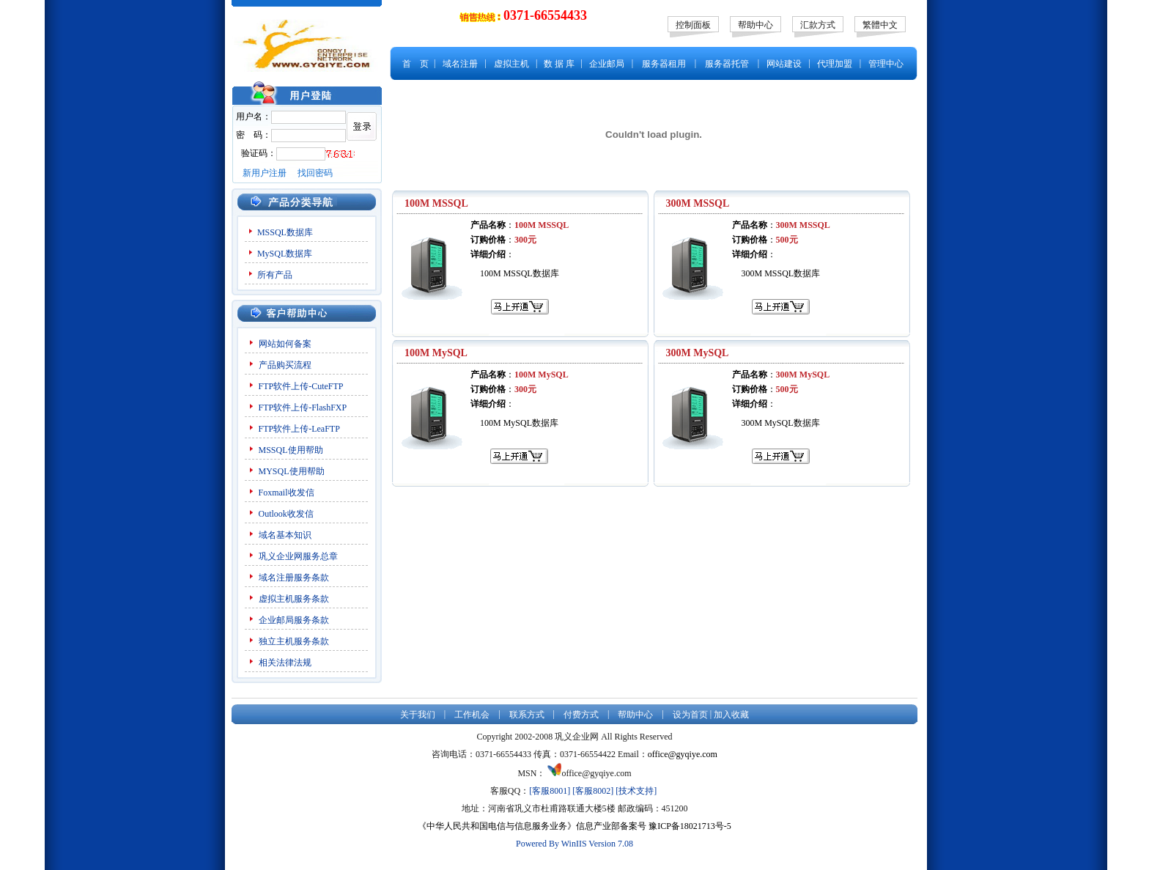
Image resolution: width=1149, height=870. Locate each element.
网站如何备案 (285, 344)
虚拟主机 (511, 64)
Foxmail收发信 (286, 492)
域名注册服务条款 (294, 577)
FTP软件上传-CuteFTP (301, 386)
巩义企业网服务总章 (298, 556)
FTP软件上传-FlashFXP (303, 407)
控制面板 (693, 25)
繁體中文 (880, 25)
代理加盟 (834, 64)
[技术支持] (636, 791)
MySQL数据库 (284, 253)
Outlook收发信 (286, 514)
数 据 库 (559, 64)
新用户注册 (265, 173)
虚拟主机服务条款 (295, 599)
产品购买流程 (285, 365)
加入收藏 (731, 714)
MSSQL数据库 (285, 232)
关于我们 (417, 714)
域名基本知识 (285, 535)
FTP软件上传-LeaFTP (299, 429)
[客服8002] (592, 791)
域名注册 (460, 64)
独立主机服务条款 (294, 641)
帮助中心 (755, 25)
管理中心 (886, 64)
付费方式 (581, 714)
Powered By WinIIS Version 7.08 (574, 843)
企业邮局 (606, 64)
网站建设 (784, 64)
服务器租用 (664, 64)
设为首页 (690, 714)
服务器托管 (727, 64)
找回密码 (315, 173)
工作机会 (471, 714)
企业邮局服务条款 (294, 620)
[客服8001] (549, 791)
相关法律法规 (285, 662)
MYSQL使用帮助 (292, 471)
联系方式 (526, 714)
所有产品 (274, 275)
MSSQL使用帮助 (291, 450)
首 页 (415, 64)
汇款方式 (817, 25)
